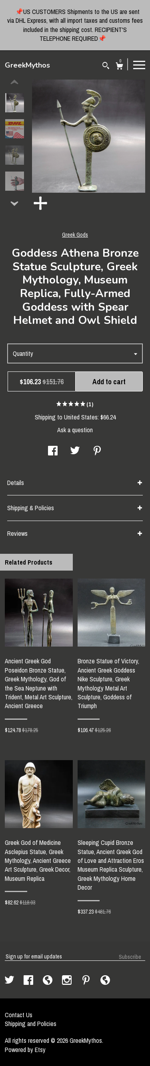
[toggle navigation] (139, 64)
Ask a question (75, 429)
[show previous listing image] (14, 82)
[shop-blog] (48, 980)
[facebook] (29, 980)
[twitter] (10, 980)
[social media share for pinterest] (97, 451)
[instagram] (67, 980)
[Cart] (119, 67)
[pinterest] (86, 980)
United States (81, 417)
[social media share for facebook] (53, 451)
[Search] (106, 66)
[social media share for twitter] (75, 451)
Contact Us (18, 1014)
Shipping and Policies (30, 1023)
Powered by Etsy (25, 1049)
